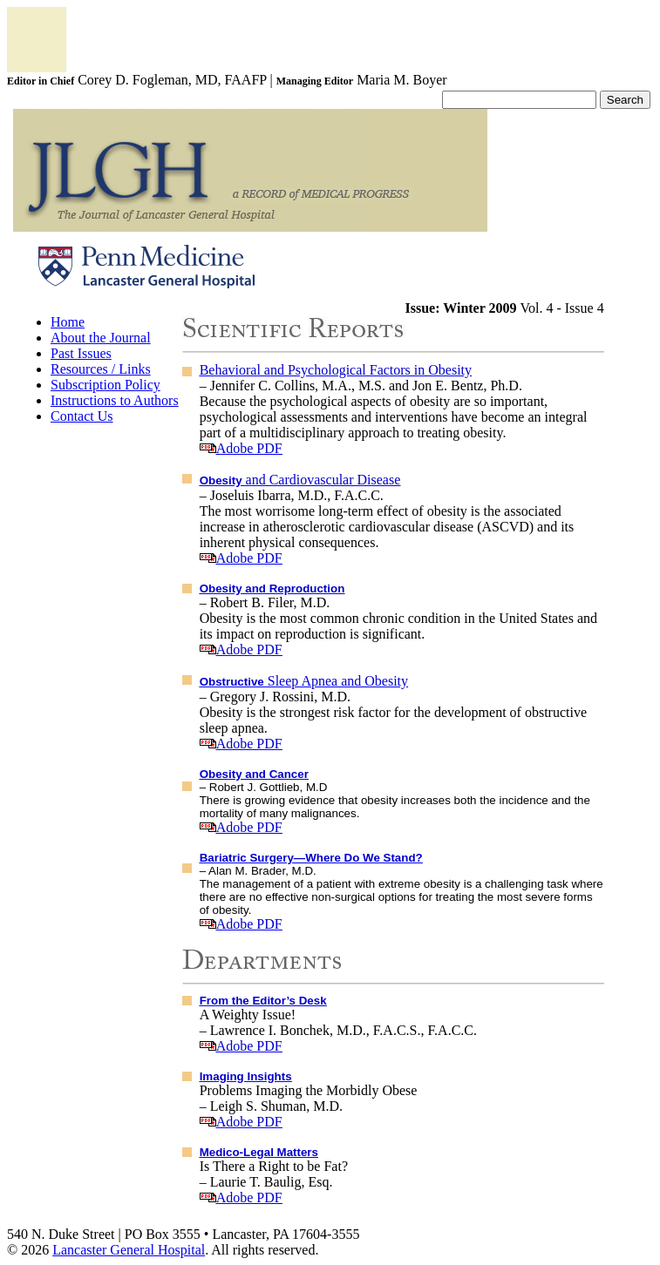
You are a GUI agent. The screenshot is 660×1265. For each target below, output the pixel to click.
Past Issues (81, 353)
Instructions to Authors (115, 400)
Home (68, 322)
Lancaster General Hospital (128, 1249)
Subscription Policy (105, 384)
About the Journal (101, 337)
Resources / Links (101, 369)
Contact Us (82, 416)
